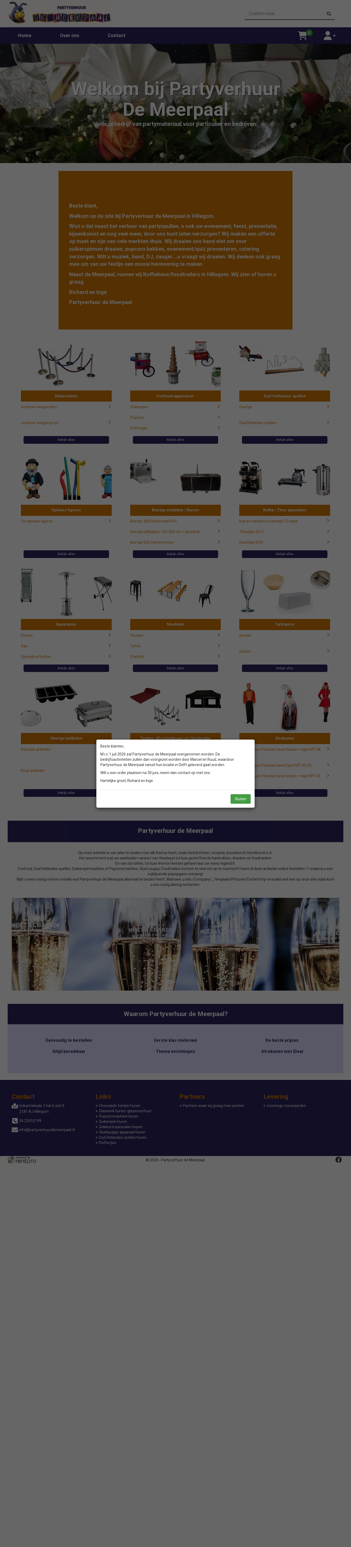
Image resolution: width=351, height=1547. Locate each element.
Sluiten (240, 799)
